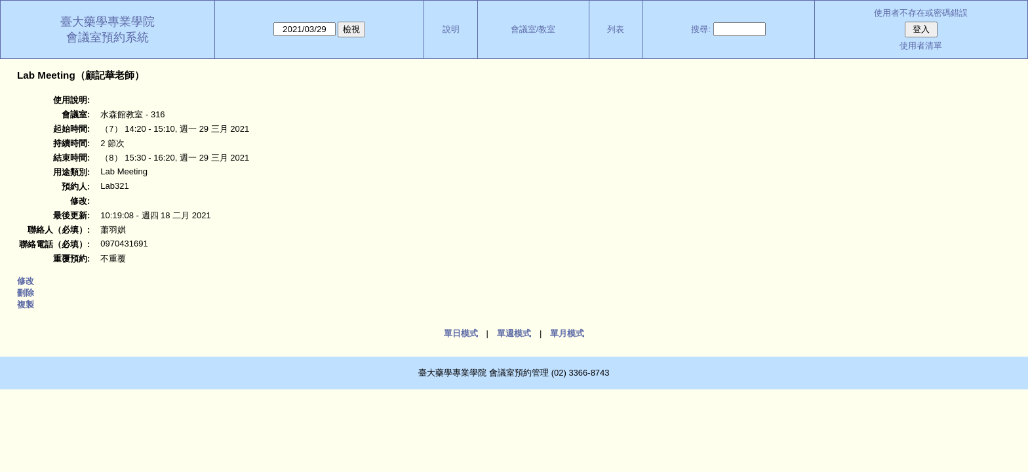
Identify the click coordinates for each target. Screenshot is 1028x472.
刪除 (25, 293)
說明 (451, 29)
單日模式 (461, 333)
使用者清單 (921, 45)
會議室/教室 (533, 29)
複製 (25, 304)
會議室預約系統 (107, 37)
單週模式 (514, 333)
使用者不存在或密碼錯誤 (921, 13)
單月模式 (567, 333)
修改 (25, 281)
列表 (615, 29)
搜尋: (701, 29)
